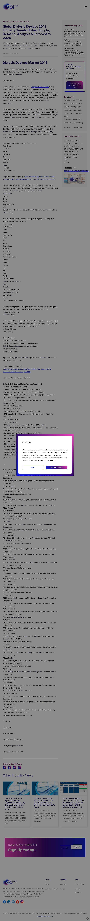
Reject (33, 467)
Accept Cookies (56, 467)
